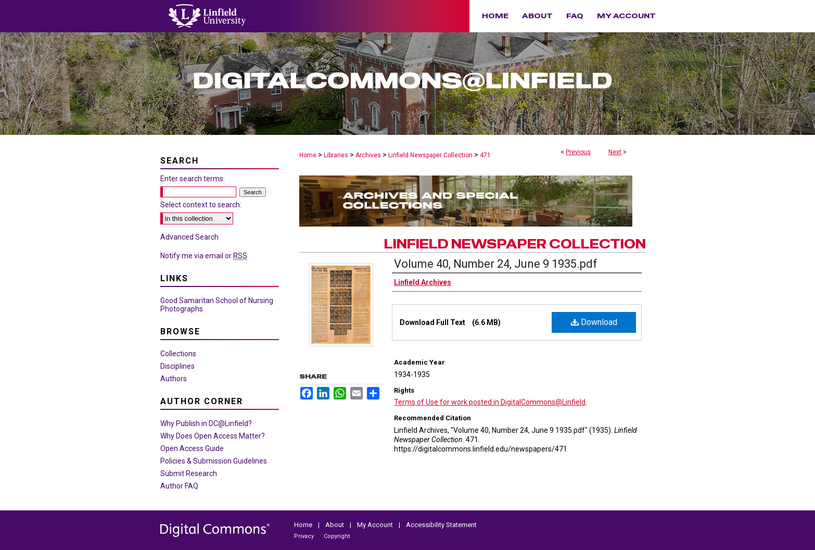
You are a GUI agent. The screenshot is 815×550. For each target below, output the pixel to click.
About (335, 525)
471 (485, 155)
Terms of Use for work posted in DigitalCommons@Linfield (489, 402)
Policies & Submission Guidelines (213, 461)
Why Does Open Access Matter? (212, 436)
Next (614, 152)
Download (594, 322)
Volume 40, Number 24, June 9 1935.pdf (495, 263)
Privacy (304, 536)
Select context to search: (200, 205)
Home (307, 155)
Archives (368, 155)
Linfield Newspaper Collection (430, 155)
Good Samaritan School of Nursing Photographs (216, 304)
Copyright (337, 536)
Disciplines (177, 366)
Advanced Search (189, 237)
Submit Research (188, 473)
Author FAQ (179, 486)
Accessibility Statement (441, 525)
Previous (578, 152)
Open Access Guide (192, 448)
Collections (178, 353)
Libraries (336, 155)
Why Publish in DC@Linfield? (206, 423)
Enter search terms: (192, 178)
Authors (173, 378)
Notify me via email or (203, 256)
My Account (375, 525)
